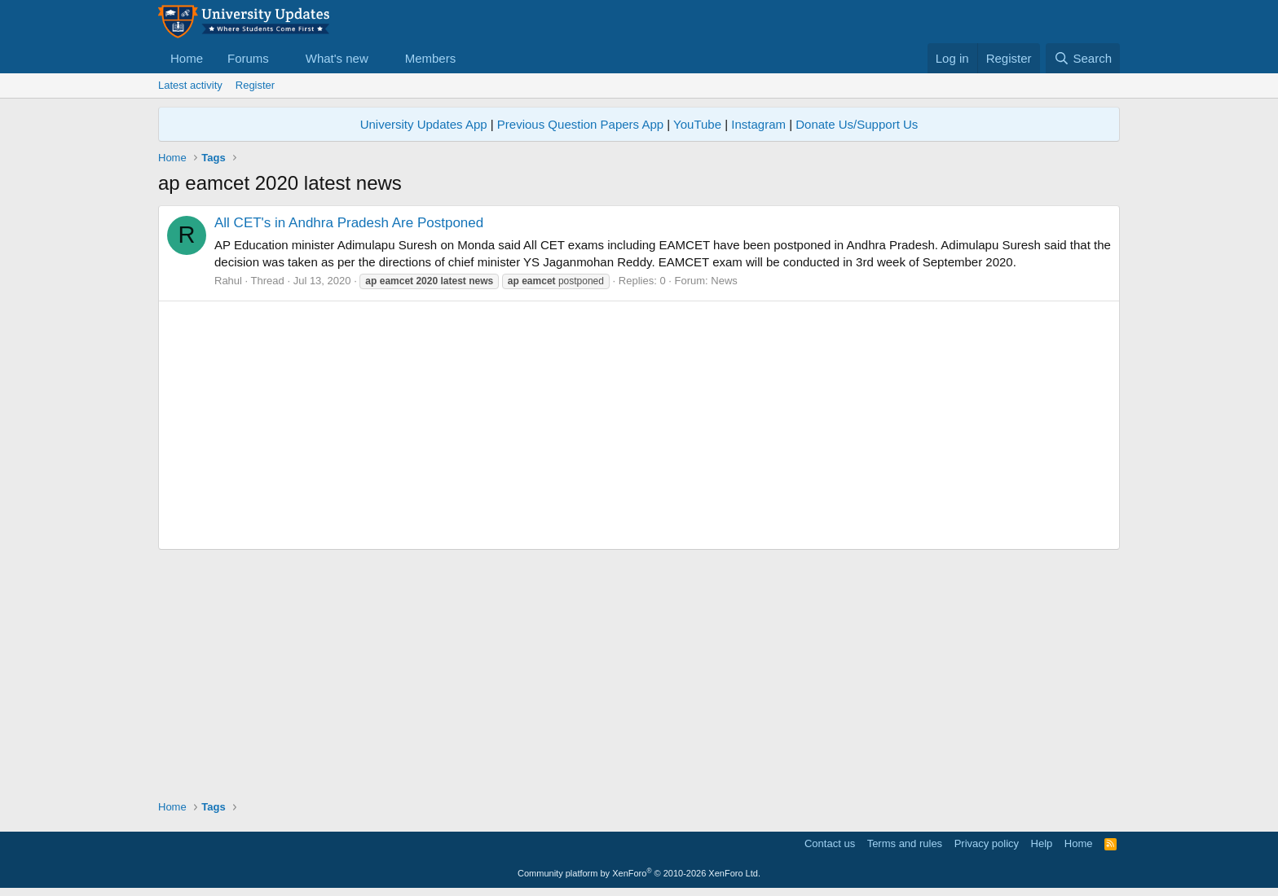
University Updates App (423, 124)
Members (430, 58)
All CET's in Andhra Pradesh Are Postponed (348, 223)
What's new (337, 58)
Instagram (758, 124)
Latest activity (190, 85)
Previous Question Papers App (580, 124)
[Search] (1083, 58)
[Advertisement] (639, 425)
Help (1042, 843)
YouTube (697, 124)
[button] (282, 58)
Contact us (829, 843)
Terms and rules (904, 843)
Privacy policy (986, 843)
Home (186, 58)
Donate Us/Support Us (856, 124)
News (724, 281)
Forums (248, 58)
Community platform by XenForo (639, 873)
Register (255, 85)
